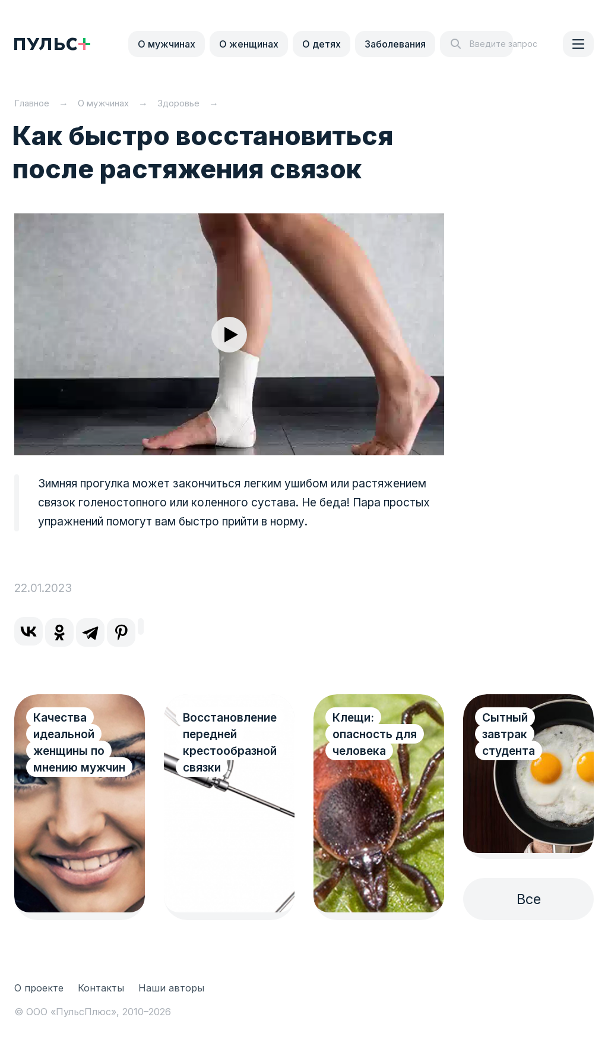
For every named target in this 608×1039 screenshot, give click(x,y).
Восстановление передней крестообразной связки (230, 742)
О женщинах (248, 44)
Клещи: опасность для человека (374, 734)
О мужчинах (166, 44)
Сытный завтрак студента (508, 734)
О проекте (39, 988)
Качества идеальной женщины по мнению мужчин (79, 742)
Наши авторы (171, 988)
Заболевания (395, 44)
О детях (321, 44)
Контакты (101, 988)
